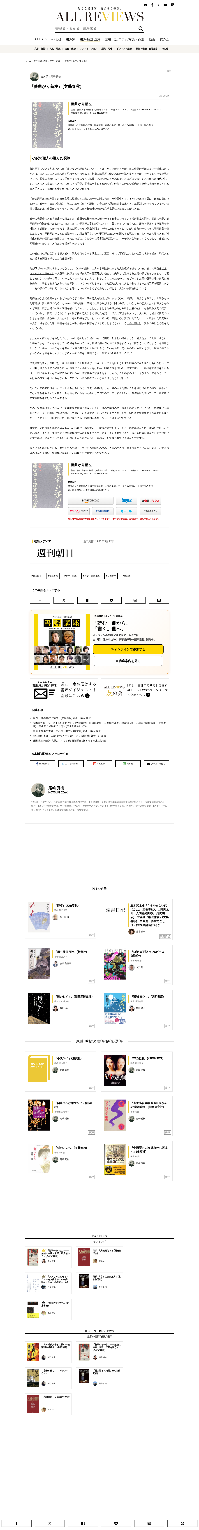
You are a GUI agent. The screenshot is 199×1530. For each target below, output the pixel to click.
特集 (125, 1510)
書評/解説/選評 (90, 39)
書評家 (70, 39)
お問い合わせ (150, 1514)
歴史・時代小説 (92, 576)
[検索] (99, 28)
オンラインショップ (94, 1514)
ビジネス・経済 (124, 48)
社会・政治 (70, 48)
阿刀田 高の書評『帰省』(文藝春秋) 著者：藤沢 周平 (62, 718)
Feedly (128, 764)
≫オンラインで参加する (128, 649)
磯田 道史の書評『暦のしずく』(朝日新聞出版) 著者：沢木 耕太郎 (69, 740)
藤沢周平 (37, 576)
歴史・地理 (106, 48)
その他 (165, 48)
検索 (141, 28)
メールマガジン (156, 764)
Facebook (42, 764)
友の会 (164, 39)
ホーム (28, 61)
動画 (152, 39)
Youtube (99, 764)
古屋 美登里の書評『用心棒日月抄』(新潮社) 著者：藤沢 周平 (67, 731)
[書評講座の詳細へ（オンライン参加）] (61, 642)
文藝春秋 (53, 576)
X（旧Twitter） (71, 764)
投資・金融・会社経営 (147, 48)
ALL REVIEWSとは (48, 39)
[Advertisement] (69, 855)
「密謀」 (87, 408)
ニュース (79, 1514)
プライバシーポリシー (133, 1514)
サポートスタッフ (113, 1514)
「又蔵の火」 (84, 368)
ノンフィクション (88, 48)
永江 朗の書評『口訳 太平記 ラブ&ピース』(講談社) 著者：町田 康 (69, 735)
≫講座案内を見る (128, 661)
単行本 (127, 576)
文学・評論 (40, 48)
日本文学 (111, 576)
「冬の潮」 (133, 323)
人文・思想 (55, 48)
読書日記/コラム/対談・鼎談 (124, 39)
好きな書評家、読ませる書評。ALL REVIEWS (99, 14)
